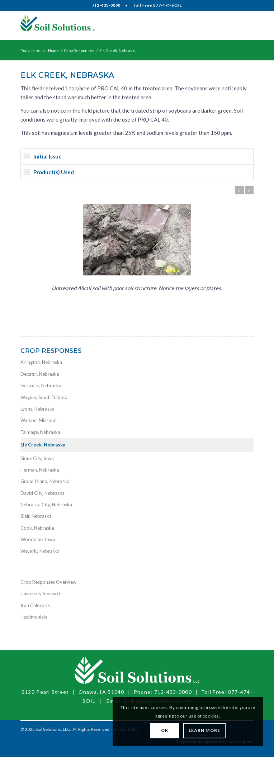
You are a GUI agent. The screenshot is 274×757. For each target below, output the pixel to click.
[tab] (136, 156)
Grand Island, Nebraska (45, 481)
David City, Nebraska (42, 493)
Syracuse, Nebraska (40, 385)
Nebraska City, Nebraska (46, 504)
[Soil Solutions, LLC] (113, 25)
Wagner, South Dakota (43, 397)
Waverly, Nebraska (40, 551)
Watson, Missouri (38, 420)
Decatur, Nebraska (39, 374)
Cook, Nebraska (37, 528)
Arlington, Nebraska (41, 362)
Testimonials (33, 617)
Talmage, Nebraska (40, 432)
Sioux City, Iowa (37, 458)
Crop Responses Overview (48, 582)
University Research (41, 593)
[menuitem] (244, 25)
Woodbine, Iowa (37, 539)
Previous (239, 190)
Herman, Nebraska (39, 470)
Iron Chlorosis (35, 605)
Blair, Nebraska (36, 516)
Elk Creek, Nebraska (42, 445)
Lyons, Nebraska (37, 409)
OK (164, 730)
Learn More (204, 730)
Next (249, 190)
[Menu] (244, 25)
